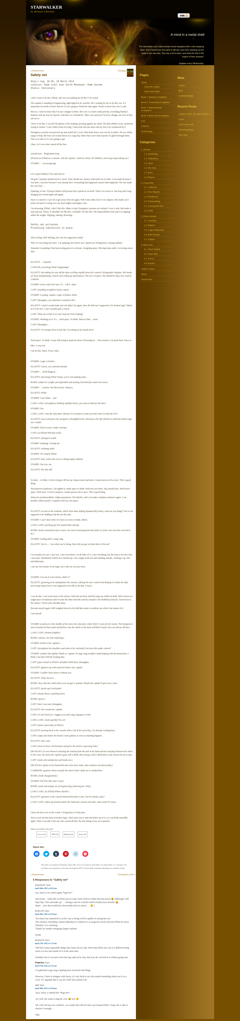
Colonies (145, 126)
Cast (143, 121)
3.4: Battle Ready (152, 234)
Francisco (39, 962)
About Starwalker (152, 91)
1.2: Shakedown (151, 158)
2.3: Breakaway (151, 196)
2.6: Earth (148, 210)
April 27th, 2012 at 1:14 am (46, 943)
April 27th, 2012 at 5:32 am (46, 966)
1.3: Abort (148, 163)
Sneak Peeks (146, 279)
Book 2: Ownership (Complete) (155, 102)
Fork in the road (186, 124)
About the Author (152, 86)
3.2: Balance (149, 225)
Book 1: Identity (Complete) (154, 97)
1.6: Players (149, 177)
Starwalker (46, 7)
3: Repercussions (149, 216)
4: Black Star (147, 245)
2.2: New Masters (152, 192)
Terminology (147, 131)
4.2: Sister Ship (151, 254)
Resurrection (38, 70)
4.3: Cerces (149, 258)
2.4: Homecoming (152, 201)
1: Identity (146, 149)
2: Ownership (147, 183)
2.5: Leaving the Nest (153, 206)
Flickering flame (186, 129)
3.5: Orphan (149, 239)
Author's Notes (148, 269)
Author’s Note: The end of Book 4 (194, 114)
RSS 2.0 (82, 868)
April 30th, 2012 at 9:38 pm (46, 988)
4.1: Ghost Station (152, 249)
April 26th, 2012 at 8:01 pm (46, 888)
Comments (186, 95)
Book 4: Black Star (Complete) (155, 115)
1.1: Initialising (151, 154)
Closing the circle (126, 70)
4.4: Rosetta (149, 263)
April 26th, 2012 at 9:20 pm (46, 914)
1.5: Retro (148, 172)
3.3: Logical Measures (154, 230)
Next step (183, 135)
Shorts (144, 274)
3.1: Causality (150, 220)
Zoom (181, 119)
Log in (182, 85)
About (144, 82)
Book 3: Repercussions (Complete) (151, 109)
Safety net (39, 75)
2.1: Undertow (150, 187)
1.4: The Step (150, 168)
